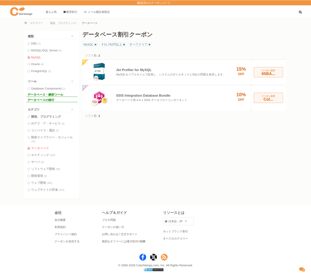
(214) (61, 190)
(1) (39, 43)
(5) (60, 50)
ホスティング (43, 155)
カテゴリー (36, 22)
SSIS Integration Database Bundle (143, 95)
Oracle (37, 64)
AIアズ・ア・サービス (47, 123)
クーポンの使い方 (113, 227)
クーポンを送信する (67, 241)
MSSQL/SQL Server (46, 50)
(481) (49, 183)
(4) (42, 64)
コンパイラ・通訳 (45, 130)
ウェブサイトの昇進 (47, 189)
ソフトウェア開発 (45, 168)
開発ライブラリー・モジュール (52, 139)
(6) (62, 123)
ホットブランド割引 (175, 231)
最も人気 (51, 11)
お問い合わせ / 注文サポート (120, 234)
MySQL (36, 57)
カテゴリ (51, 109)
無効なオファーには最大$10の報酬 (123, 241)
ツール (51, 81)
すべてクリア (138, 44)
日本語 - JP (173, 221)
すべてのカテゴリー (175, 238)
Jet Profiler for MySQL (134, 70)
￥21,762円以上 (111, 44)
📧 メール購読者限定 (97, 11)
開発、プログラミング (63, 23)
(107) (52, 155)
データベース (40, 148)
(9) (42, 162)
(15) (33, 141)
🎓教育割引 (70, 11)
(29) (58, 169)
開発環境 (39, 175)
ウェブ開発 (41, 182)
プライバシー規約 (66, 234)
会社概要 (60, 219)
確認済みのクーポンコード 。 (155, 2)
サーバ (37, 162)
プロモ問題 (109, 219)
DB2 (36, 43)
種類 (51, 36)
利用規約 (60, 227)
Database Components (48, 88)
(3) (57, 130)
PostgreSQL (41, 71)
